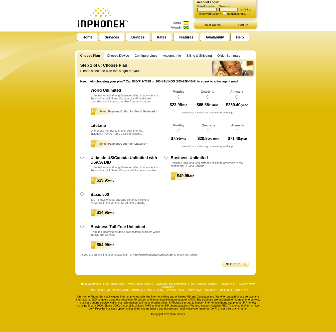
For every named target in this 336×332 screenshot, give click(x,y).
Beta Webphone (91, 283)
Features (186, 37)
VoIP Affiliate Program (203, 283)
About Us (137, 289)
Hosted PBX (240, 289)
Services (112, 37)
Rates (161, 37)
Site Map (224, 289)
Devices (138, 37)
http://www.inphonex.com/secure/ (153, 254)
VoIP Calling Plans (139, 283)
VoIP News (195, 289)
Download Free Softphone (170, 283)
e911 (149, 289)
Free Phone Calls (113, 283)
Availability (215, 37)
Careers (210, 289)
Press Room (95, 289)
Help (240, 37)
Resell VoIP (228, 283)
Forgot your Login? (209, 13)
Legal (159, 289)
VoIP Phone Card (117, 289)
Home (87, 37)
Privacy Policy (175, 289)
